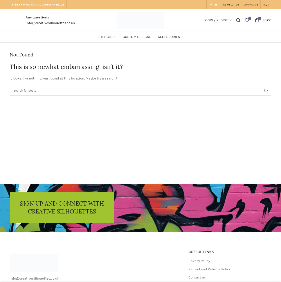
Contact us (197, 277)
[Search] (238, 20)
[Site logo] (140, 20)
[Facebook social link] (211, 5)
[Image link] (34, 262)
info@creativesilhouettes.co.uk (50, 23)
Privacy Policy (199, 261)
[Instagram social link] (216, 5)
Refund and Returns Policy (210, 269)
